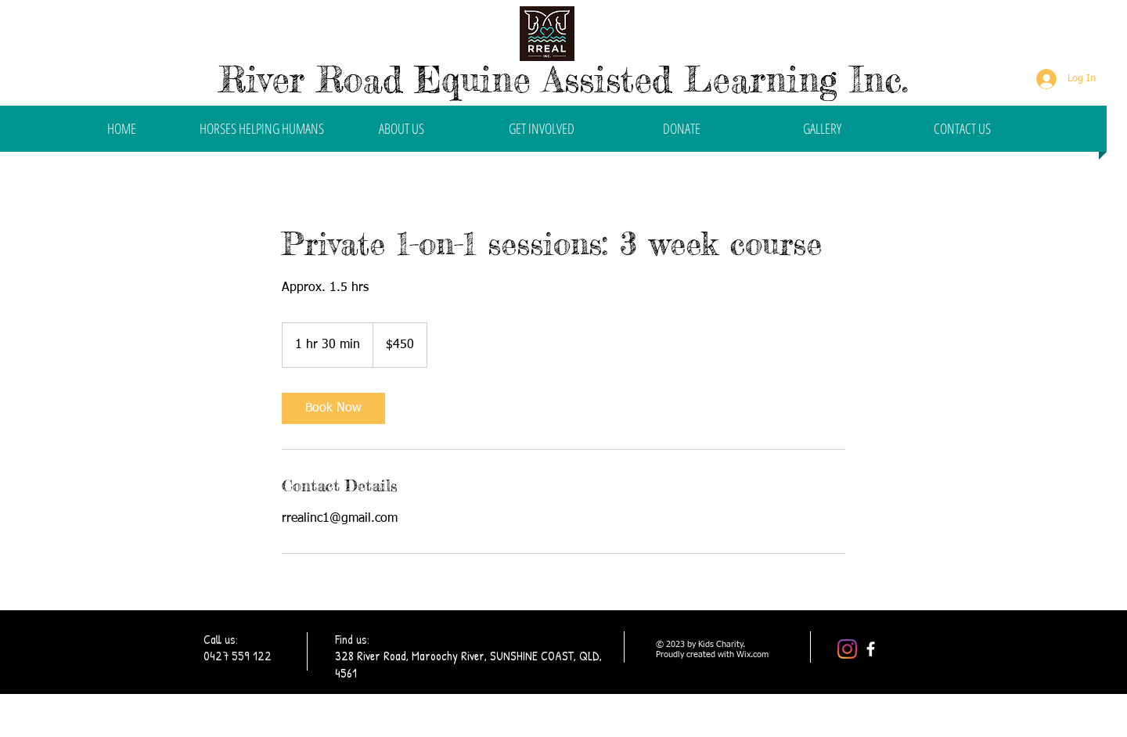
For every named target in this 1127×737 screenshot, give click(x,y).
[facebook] (870, 649)
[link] (333, 408)
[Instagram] (847, 649)
